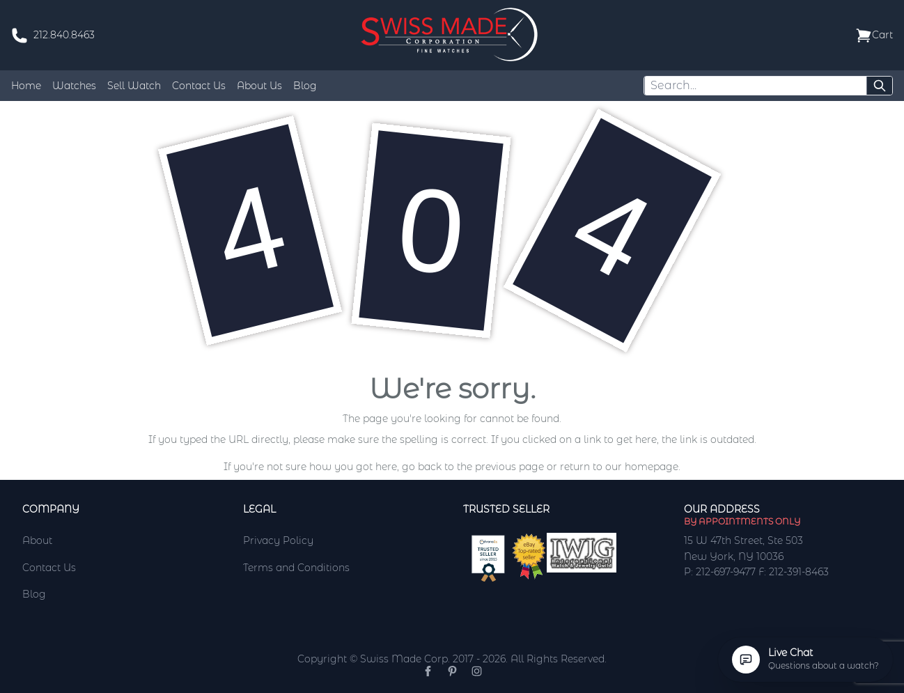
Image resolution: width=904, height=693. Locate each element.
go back (422, 466)
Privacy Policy (278, 540)
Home (26, 85)
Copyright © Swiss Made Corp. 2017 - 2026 (401, 659)
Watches (74, 85)
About (37, 540)
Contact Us (199, 85)
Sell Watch (134, 85)
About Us (259, 85)
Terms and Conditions (296, 567)
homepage (651, 466)
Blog (305, 85)
